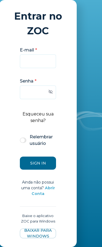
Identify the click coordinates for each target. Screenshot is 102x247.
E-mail (28, 50)
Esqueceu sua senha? (38, 117)
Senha (28, 81)
